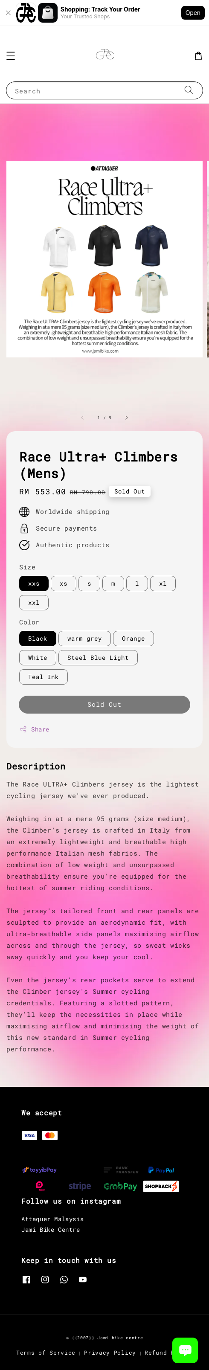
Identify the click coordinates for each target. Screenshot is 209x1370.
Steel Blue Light (98, 657)
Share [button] (34, 729)
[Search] (189, 90)
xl (163, 583)
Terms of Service (45, 1352)
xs (63, 583)
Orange (133, 638)
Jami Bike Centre (50, 1229)
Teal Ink (43, 677)
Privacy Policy (110, 1352)
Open (193, 12)
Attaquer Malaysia (52, 1219)
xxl (34, 602)
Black (37, 638)
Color (29, 622)
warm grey (84, 638)
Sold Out (104, 704)
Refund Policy (169, 1352)
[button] (10, 55)
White (37, 657)
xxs (34, 583)
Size (27, 567)
